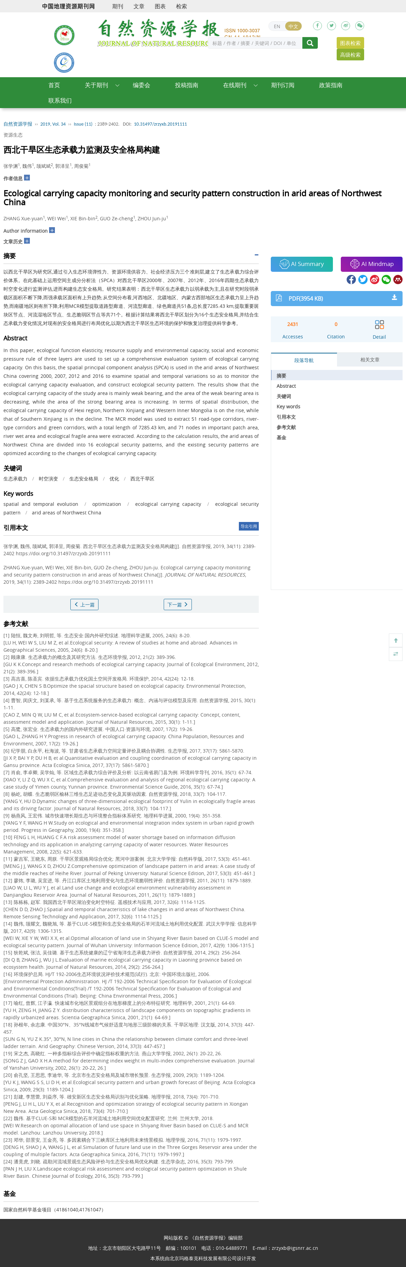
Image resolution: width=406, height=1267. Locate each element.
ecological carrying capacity (168, 504)
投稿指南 (186, 85)
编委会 (141, 85)
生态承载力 (15, 478)
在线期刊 (234, 85)
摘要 (281, 375)
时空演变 (48, 478)
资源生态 (13, 134)
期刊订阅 (282, 85)
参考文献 (286, 427)
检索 (181, 6)
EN (277, 26)
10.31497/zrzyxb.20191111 (160, 124)
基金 (281, 437)
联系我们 (60, 100)
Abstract (286, 386)
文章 (139, 6)
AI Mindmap (372, 264)
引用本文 (286, 417)
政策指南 (331, 85)
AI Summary (301, 264)
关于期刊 (96, 85)
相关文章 (370, 359)
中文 (293, 26)
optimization (106, 504)
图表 (160, 6)
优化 (114, 478)
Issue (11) (83, 124)
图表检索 (350, 42)
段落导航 (304, 360)
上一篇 (84, 604)
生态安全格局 (83, 478)
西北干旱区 (142, 478)
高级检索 (350, 54)
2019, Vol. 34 (53, 124)
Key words (288, 406)
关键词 (284, 396)
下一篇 (177, 604)
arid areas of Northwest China (66, 512)
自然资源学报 (17, 124)
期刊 (117, 6)
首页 (54, 85)
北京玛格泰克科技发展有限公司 (203, 1258)
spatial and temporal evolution (40, 504)
